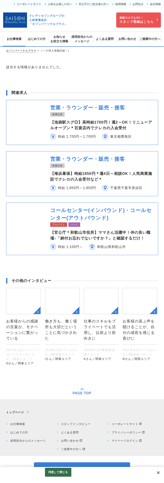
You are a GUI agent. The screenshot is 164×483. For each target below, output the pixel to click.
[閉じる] (158, 472)
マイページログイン (125, 440)
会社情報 (155, 4)
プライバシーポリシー (126, 432)
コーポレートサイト (29, 4)
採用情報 (120, 4)
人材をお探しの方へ (60, 4)
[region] (82, 475)
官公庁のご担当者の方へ (94, 4)
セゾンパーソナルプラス (21, 50)
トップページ (15, 412)
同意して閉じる (58, 472)
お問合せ (138, 4)
